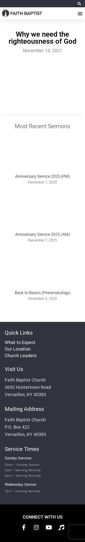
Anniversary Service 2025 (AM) (42, 234)
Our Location (18, 349)
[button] (79, 3)
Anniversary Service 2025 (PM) (42, 176)
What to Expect (20, 342)
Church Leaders (20, 355)
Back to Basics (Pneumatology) (42, 292)
